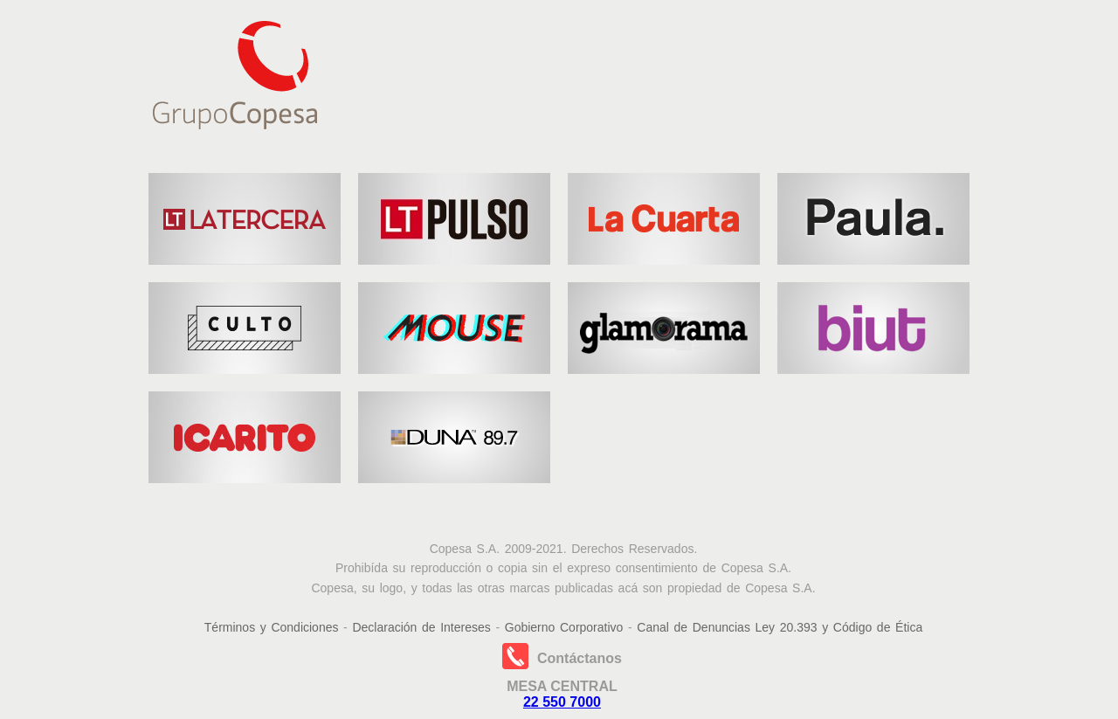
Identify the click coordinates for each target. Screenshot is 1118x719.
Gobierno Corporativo (564, 627)
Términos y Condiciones (271, 627)
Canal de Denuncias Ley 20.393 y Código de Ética (779, 627)
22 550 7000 (562, 702)
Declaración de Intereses (421, 627)
